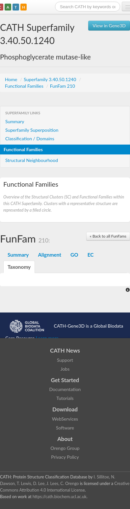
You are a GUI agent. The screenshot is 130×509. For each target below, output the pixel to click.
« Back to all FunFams (108, 236)
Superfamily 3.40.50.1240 (50, 79)
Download (65, 409)
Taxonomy (19, 267)
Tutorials (64, 398)
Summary (14, 121)
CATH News (65, 350)
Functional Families (24, 86)
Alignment (49, 255)
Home (11, 79)
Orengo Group (64, 448)
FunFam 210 (62, 86)
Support (65, 360)
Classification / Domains (29, 138)
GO (74, 255)
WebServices (65, 419)
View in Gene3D (109, 25)
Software (65, 427)
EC (91, 255)
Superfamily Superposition (31, 130)
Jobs (65, 369)
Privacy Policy (65, 457)
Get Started (65, 380)
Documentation (65, 389)
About (65, 438)
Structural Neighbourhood (31, 160)
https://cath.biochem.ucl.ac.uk (60, 496)
